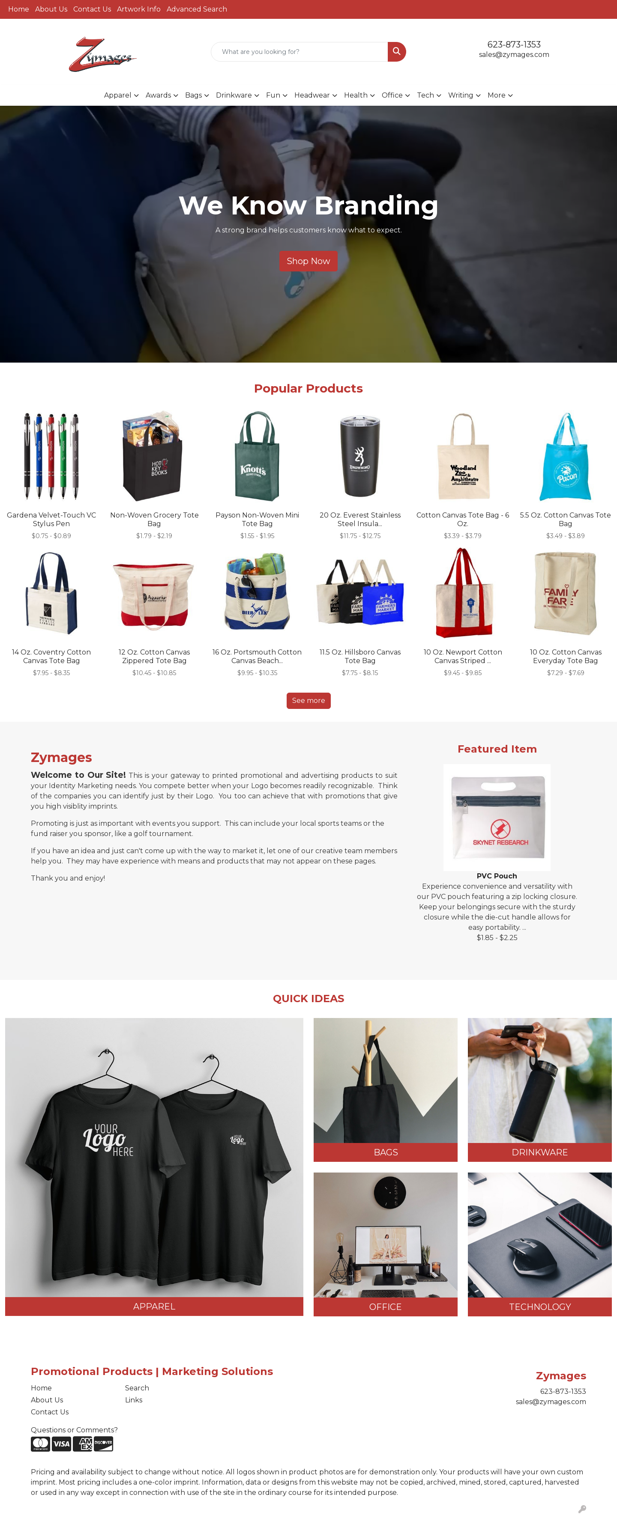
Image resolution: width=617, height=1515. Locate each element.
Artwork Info (139, 9)
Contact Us (92, 9)
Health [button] (356, 95)
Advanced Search (197, 9)
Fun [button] (273, 95)
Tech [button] (425, 95)
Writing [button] (460, 95)
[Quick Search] (299, 52)
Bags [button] (193, 95)
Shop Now (308, 261)
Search (137, 1388)
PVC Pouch (497, 876)
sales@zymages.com (514, 55)
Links (133, 1400)
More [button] (497, 95)
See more (308, 700)
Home (18, 9)
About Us (51, 9)
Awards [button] (158, 95)
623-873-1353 (514, 44)
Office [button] (392, 95)
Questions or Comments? (74, 1430)
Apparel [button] (118, 95)
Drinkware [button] (234, 95)
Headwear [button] (312, 95)
